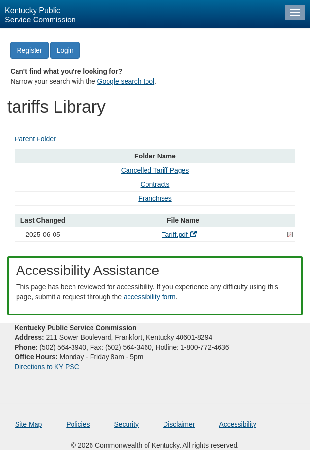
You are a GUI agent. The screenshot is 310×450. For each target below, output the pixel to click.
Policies (78, 424)
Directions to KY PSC (47, 367)
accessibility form (150, 297)
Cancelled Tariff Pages (155, 170)
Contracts (155, 184)
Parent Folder (35, 139)
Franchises (154, 198)
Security (126, 424)
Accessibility (237, 424)
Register (29, 50)
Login (64, 50)
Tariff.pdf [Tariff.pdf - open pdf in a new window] (179, 234)
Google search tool (126, 81)
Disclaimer (179, 424)
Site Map (28, 424)
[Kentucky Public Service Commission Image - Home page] (140, 14)
